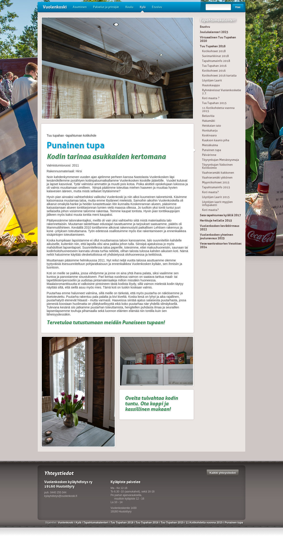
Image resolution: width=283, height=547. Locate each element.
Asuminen (80, 7)
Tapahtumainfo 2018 (216, 61)
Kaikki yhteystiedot (223, 472)
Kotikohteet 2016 (214, 71)
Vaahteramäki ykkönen (217, 177)
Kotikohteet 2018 (214, 51)
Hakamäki (208, 121)
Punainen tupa (211, 150)
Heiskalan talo (211, 125)
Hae (238, 7)
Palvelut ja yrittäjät (106, 7)
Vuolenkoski (55, 7)
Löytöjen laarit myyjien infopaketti (217, 203)
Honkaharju (210, 130)
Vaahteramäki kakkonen (218, 172)
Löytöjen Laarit (212, 80)
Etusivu (157, 7)
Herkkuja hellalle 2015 (216, 220)
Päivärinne (209, 155)
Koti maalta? (210, 192)
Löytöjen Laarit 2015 (216, 197)
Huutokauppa (211, 85)
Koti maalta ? (210, 98)
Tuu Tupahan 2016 (214, 66)
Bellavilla (208, 116)
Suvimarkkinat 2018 (215, 56)
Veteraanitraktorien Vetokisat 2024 (220, 245)
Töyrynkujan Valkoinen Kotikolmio (217, 166)
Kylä (142, 8)
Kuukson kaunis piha (215, 140)
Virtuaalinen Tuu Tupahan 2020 (218, 39)
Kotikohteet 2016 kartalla (219, 75)
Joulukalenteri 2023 (214, 32)
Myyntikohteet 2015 (215, 182)
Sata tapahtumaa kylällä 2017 (220, 215)
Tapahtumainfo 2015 (216, 187)
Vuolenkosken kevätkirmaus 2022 (219, 227)
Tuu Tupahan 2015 (214, 103)
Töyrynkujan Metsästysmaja (220, 160)
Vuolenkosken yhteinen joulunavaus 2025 (216, 236)
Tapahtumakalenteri (217, 20)
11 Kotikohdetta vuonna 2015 (218, 109)
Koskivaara (209, 135)
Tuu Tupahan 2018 (213, 46)
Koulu (129, 7)
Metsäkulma (210, 145)
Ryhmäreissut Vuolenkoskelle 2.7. (221, 91)
